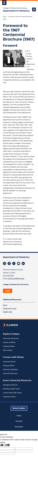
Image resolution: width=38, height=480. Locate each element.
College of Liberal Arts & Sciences (15, 8)
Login (7, 290)
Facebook (9, 263)
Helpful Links (7, 312)
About (5, 305)
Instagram (4, 263)
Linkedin (23, 263)
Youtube (18, 263)
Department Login (9, 308)
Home (4, 17)
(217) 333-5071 (8, 275)
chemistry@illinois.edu (16, 278)
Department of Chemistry (16, 10)
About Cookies (19, 408)
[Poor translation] (7, 445)
